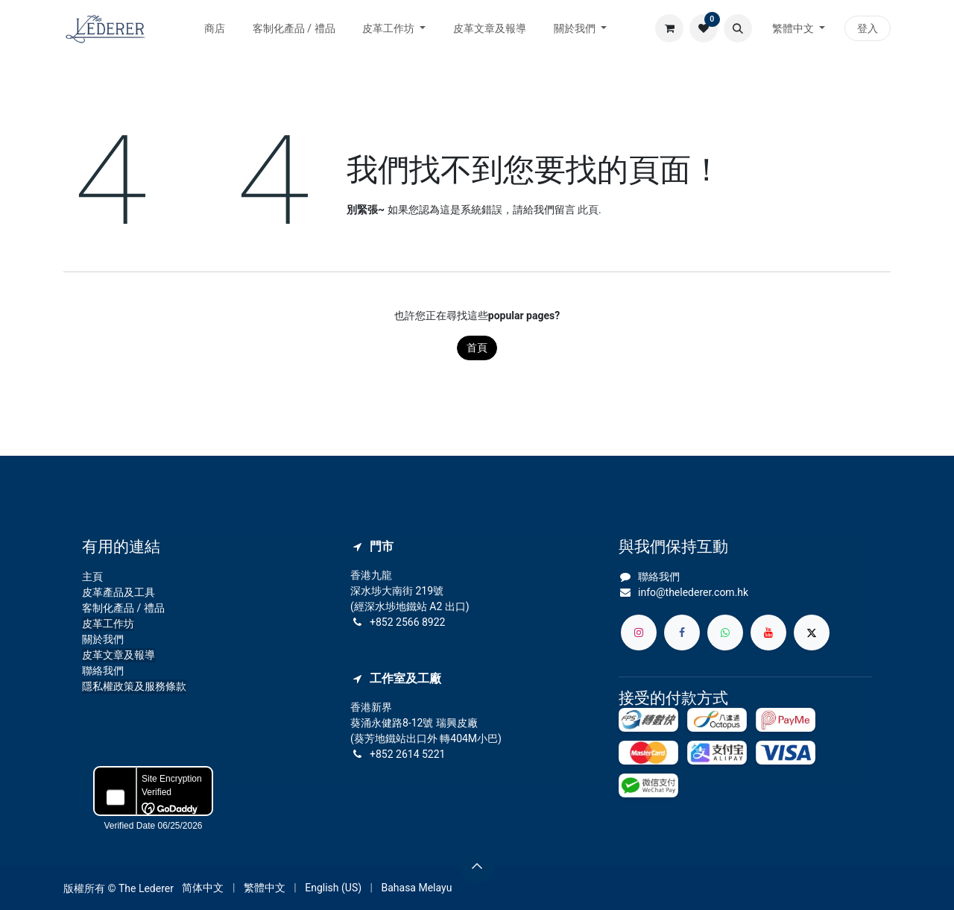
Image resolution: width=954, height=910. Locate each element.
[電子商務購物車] (669, 28)
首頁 (477, 348)
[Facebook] (682, 632)
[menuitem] (215, 29)
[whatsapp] (725, 632)
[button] (738, 28)
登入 (867, 28)
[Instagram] (639, 632)
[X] (812, 632)
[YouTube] (768, 632)
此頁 (588, 210)
